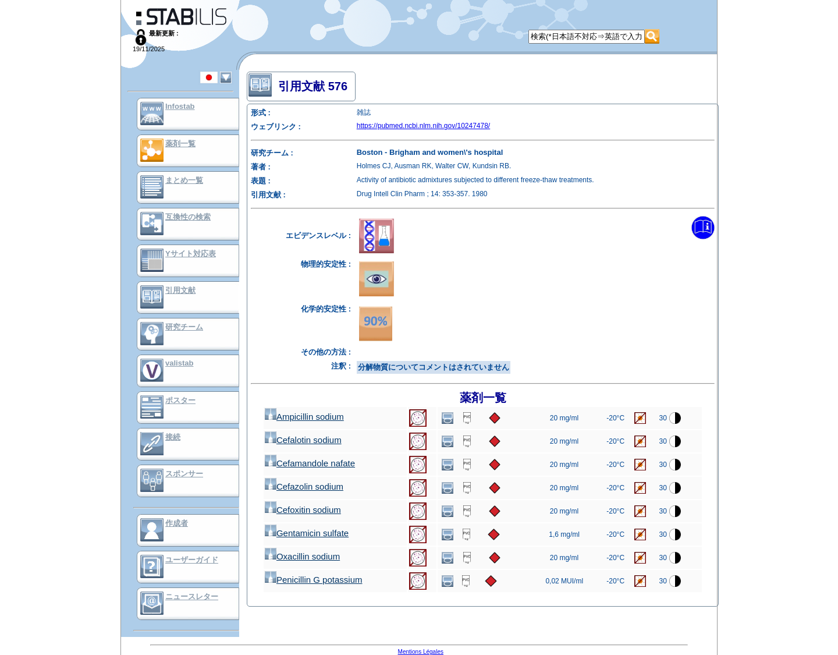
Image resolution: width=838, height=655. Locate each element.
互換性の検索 (188, 217)
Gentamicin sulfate (307, 533)
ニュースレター (191, 596)
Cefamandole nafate (310, 463)
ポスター (180, 400)
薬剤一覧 (180, 143)
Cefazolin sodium (304, 486)
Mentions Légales (420, 652)
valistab (179, 363)
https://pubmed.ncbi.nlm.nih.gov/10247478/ (424, 126)
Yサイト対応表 (190, 253)
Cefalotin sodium (303, 440)
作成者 (176, 523)
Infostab (180, 106)
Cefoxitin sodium (303, 510)
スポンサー (184, 473)
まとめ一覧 (184, 180)
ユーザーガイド (191, 559)
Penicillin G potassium (314, 580)
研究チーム (184, 327)
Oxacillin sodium (302, 556)
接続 (172, 437)
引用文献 (180, 290)
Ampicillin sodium (304, 417)
